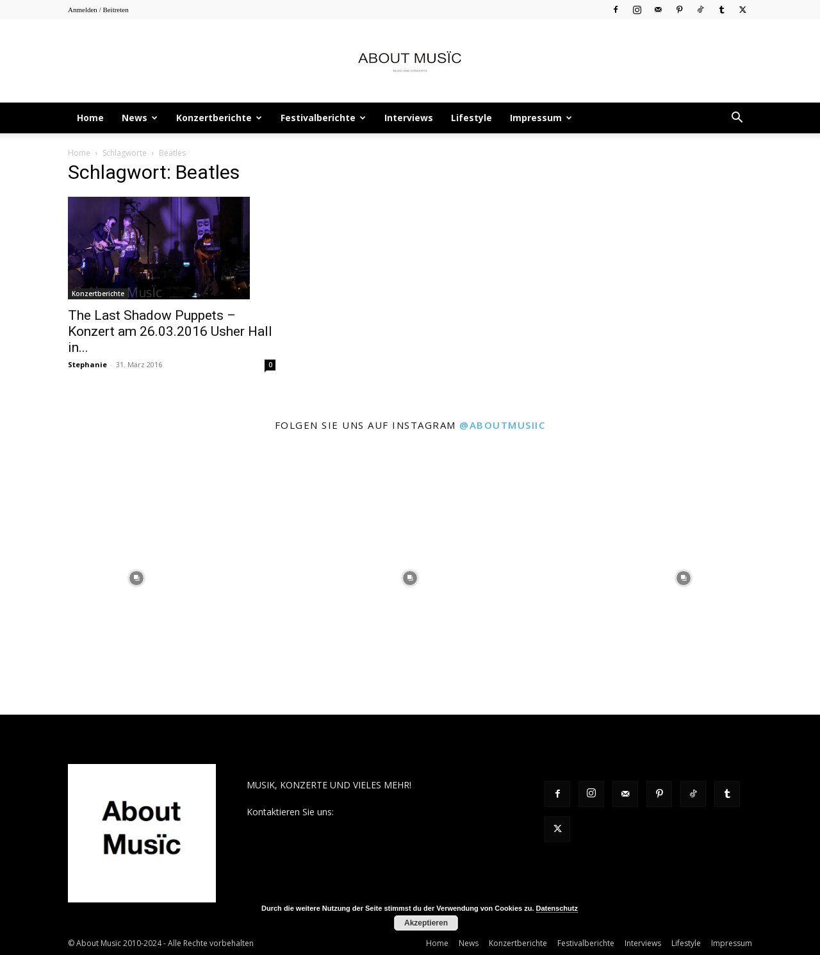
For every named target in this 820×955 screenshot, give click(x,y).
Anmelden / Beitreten (98, 9)
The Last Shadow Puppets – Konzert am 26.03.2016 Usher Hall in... (170, 331)
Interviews (408, 118)
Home (90, 118)
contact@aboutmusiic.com (391, 812)
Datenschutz (557, 908)
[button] (736, 119)
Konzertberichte (219, 118)
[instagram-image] (137, 578)
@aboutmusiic (502, 425)
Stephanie (87, 364)
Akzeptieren (426, 922)
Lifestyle (471, 118)
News (140, 118)
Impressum (541, 118)
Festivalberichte (323, 118)
